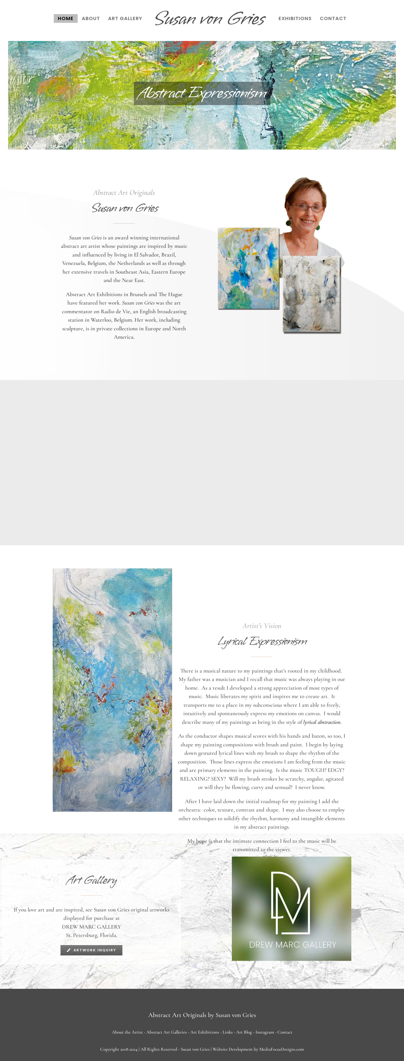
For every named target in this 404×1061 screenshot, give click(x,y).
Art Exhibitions (204, 1032)
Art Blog (244, 1032)
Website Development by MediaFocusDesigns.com (258, 1049)
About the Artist (127, 1032)
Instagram (264, 1032)
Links (228, 1032)
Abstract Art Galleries (166, 1032)
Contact (284, 1032)
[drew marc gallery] (291, 859)
